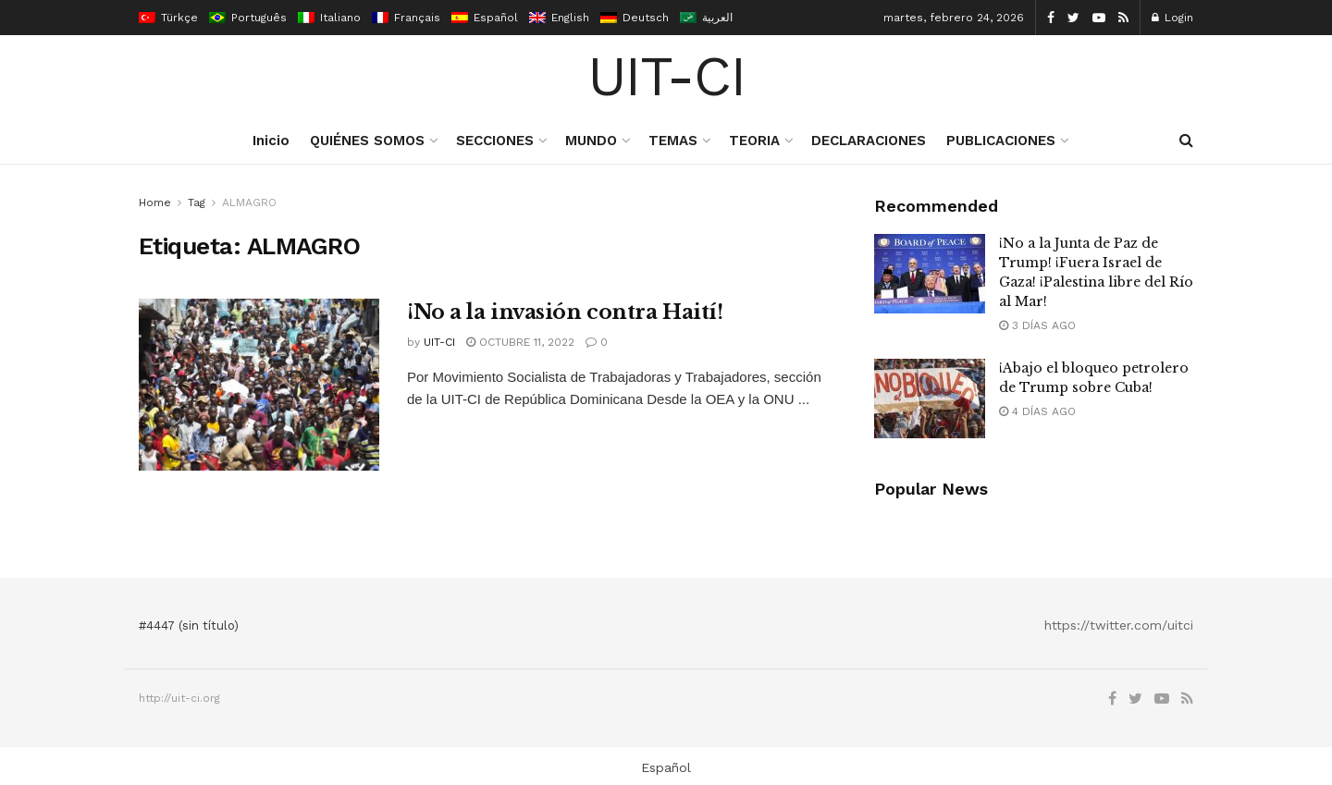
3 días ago (1037, 325)
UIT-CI (666, 76)
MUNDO (591, 140)
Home (155, 202)
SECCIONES (495, 140)
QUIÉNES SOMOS (367, 140)
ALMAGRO (249, 202)
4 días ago (1037, 411)
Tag (196, 202)
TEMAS (672, 140)
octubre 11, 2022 (520, 342)
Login (1172, 17)
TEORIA (754, 140)
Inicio (271, 140)
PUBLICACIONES (1000, 140)
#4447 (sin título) (189, 625)
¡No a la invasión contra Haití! (564, 312)
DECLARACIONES (868, 140)
